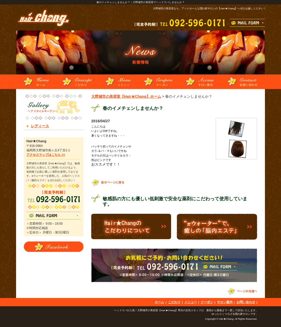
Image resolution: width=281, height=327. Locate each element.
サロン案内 (225, 302)
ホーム (159, 302)
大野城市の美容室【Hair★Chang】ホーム (126, 96)
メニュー (190, 302)
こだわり (174, 302)
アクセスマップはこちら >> (45, 155)
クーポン (207, 302)
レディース (40, 126)
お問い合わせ (245, 302)
